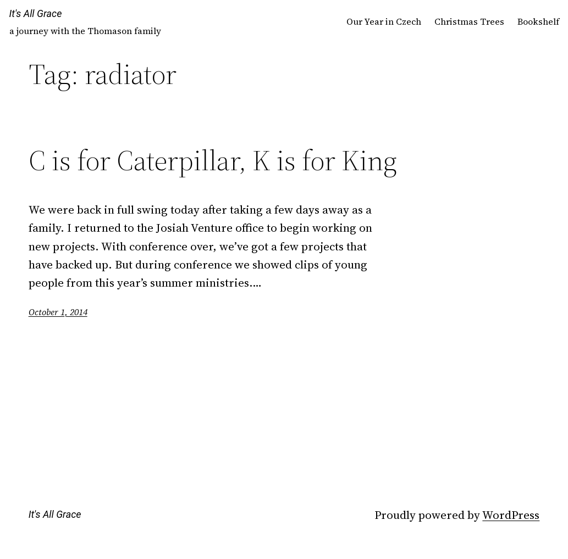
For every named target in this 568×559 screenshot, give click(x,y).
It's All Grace (35, 13)
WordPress (510, 515)
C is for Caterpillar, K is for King (213, 160)
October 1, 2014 (58, 312)
